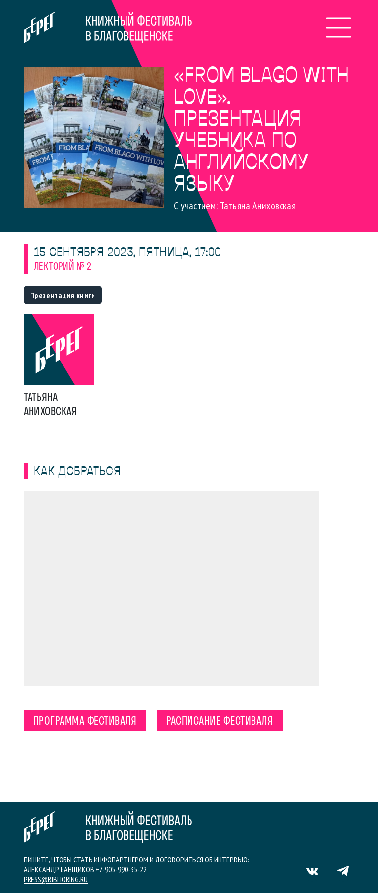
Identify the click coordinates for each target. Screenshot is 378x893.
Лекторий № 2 (63, 267)
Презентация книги (62, 295)
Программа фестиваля (84, 722)
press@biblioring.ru (56, 879)
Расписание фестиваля (219, 722)
